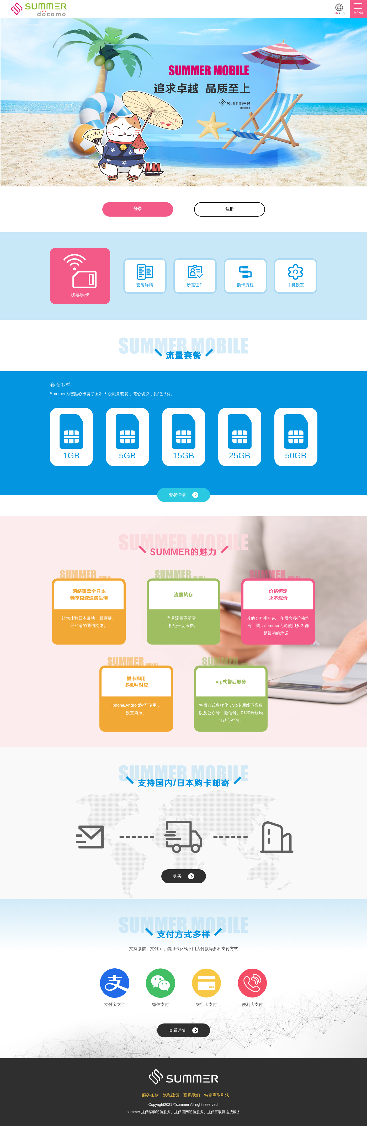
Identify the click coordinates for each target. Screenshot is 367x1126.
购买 (183, 876)
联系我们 (191, 1095)
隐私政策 (171, 1095)
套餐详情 (183, 495)
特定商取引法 (216, 1095)
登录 (138, 208)
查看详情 (183, 1030)
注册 (229, 209)
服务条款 (150, 1095)
